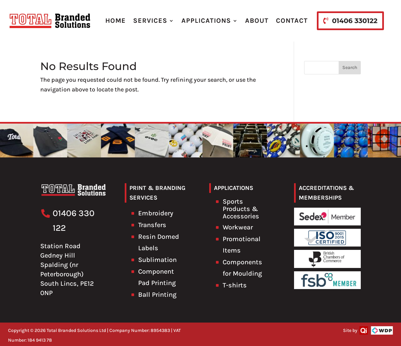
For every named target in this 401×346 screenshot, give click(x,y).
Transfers (152, 225)
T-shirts (235, 285)
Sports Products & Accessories (241, 209)
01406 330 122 (74, 220)
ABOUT (257, 20)
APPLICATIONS (206, 20)
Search (349, 67)
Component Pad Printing (157, 277)
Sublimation (157, 260)
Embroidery (155, 213)
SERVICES (150, 20)
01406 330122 (355, 21)
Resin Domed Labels (158, 242)
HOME (115, 20)
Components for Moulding (242, 267)
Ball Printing (157, 294)
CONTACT (292, 20)
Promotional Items (242, 244)
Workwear (238, 227)
